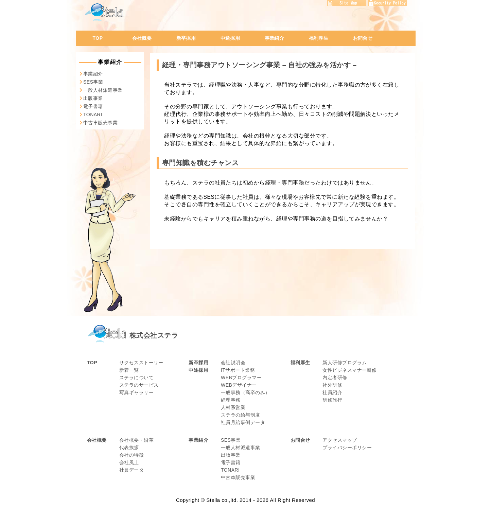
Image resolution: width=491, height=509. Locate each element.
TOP (98, 38)
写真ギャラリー (136, 392)
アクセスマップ (339, 440)
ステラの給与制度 (240, 415)
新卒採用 (186, 38)
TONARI (92, 114)
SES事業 (93, 82)
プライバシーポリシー (347, 447)
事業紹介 (274, 38)
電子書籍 (93, 106)
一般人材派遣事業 (103, 90)
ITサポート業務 (238, 370)
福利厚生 (319, 38)
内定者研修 (334, 377)
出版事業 (93, 98)
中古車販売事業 (100, 122)
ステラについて (136, 377)
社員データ (131, 470)
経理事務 (231, 400)
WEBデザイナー (239, 385)
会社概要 (142, 38)
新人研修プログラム (344, 362)
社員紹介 (332, 392)
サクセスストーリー (141, 362)
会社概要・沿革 (136, 440)
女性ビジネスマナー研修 (349, 370)
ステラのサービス (139, 385)
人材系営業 (233, 407)
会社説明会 (233, 362)
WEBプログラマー (241, 377)
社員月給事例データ (243, 422)
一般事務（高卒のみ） (245, 392)
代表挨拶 (129, 447)
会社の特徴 (131, 455)
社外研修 (332, 385)
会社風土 (129, 462)
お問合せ (363, 38)
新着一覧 (129, 370)
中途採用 (230, 38)
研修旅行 (332, 400)
